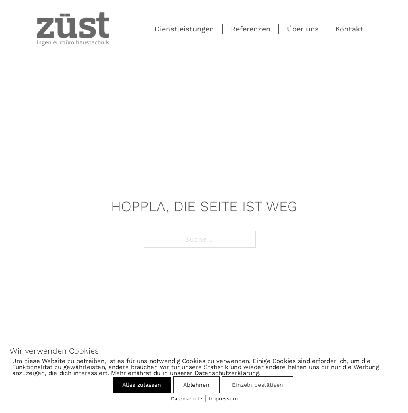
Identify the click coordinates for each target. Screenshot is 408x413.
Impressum (223, 399)
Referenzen (250, 29)
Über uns (302, 29)
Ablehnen (196, 385)
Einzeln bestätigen (257, 385)
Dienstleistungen (184, 29)
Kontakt (349, 29)
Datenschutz (187, 399)
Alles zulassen (141, 385)
